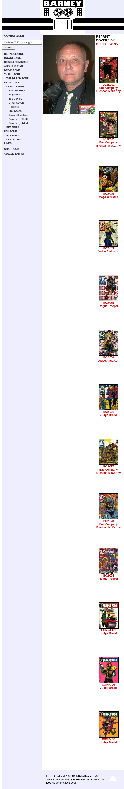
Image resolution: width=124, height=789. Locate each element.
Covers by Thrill (18, 119)
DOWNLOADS (12, 58)
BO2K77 (108, 466)
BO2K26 (108, 193)
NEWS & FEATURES (16, 62)
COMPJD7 (108, 739)
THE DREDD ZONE (17, 78)
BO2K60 (108, 357)
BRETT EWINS (107, 44)
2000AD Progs (17, 90)
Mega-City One (108, 197)
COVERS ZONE (14, 35)
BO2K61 (108, 412)
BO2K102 (108, 139)
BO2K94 (108, 575)
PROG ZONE (11, 82)
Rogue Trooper (108, 306)
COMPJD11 (108, 630)
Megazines (15, 94)
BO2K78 (108, 521)
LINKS (8, 143)
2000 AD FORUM (14, 154)
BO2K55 (108, 303)
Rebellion (84, 776)
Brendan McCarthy (108, 91)
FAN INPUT (13, 135)
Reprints (14, 106)
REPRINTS (12, 127)
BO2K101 (108, 84)
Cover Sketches (18, 115)
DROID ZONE (12, 70)
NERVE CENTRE (14, 53)
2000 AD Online (55, 782)
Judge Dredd (108, 415)
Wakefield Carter (83, 779)
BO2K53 (108, 248)
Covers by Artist (18, 123)
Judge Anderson (108, 251)
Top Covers (15, 98)
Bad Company (108, 88)
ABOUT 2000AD (13, 66)
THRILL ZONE (12, 74)
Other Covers (17, 102)
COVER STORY (15, 86)
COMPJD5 (108, 684)
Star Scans (15, 111)
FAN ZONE (10, 131)
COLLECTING (14, 139)
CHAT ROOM (11, 148)
